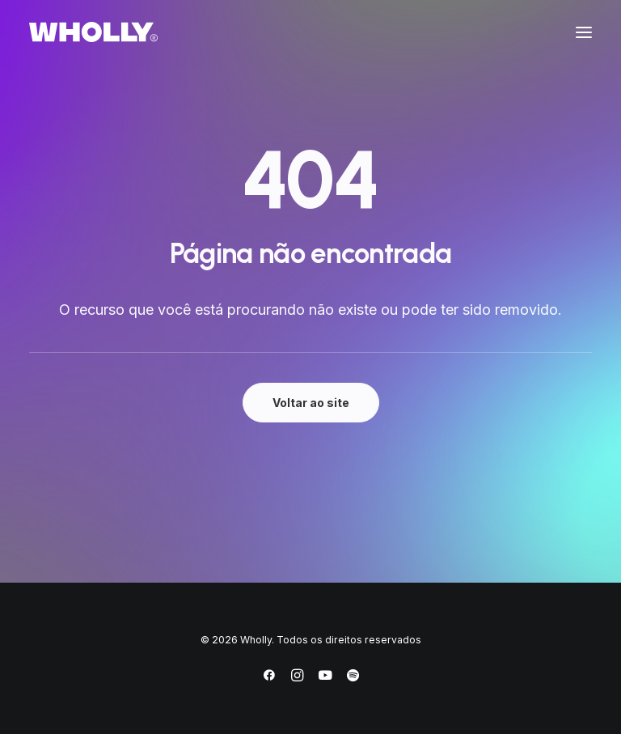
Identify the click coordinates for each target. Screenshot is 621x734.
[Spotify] (353, 678)
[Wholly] (93, 32)
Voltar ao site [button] (310, 402)
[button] (584, 32)
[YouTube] (325, 678)
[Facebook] (269, 678)
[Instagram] (297, 678)
